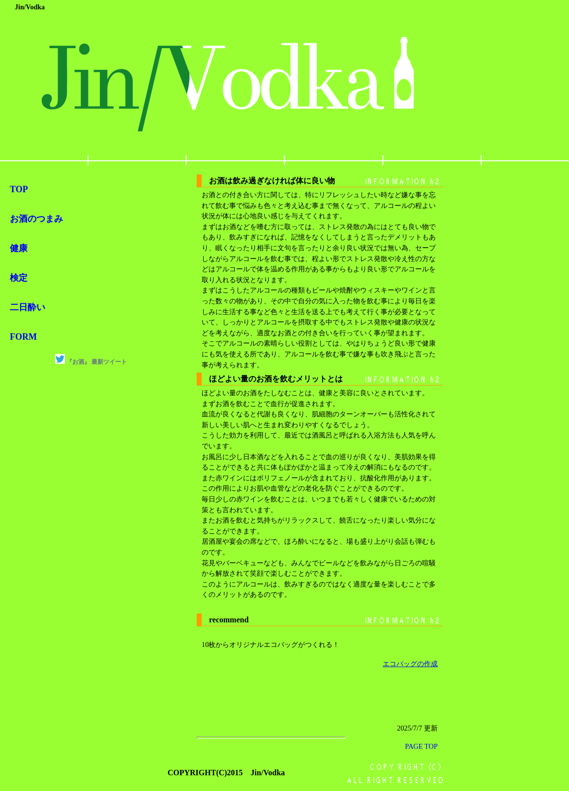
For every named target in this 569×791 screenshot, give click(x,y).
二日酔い (27, 307)
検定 (19, 278)
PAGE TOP (421, 746)
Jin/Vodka (30, 7)
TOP (19, 189)
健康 (19, 248)
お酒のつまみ (36, 219)
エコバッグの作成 (410, 664)
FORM (23, 337)
